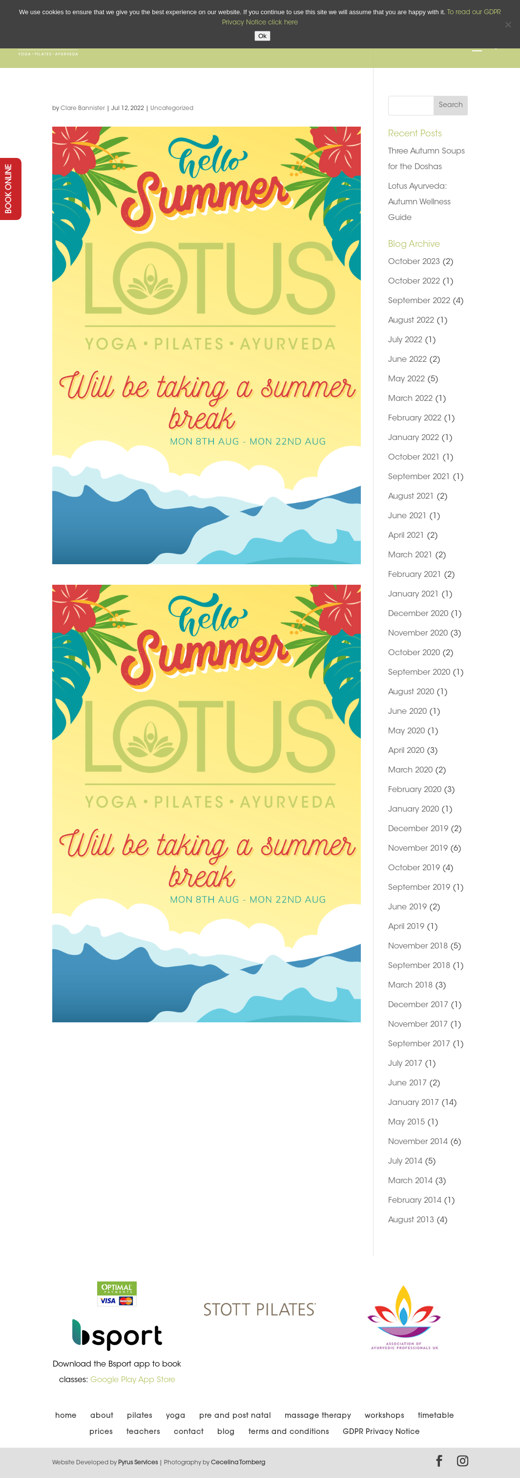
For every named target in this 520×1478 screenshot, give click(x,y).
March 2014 (410, 1181)
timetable (436, 1416)
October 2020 (414, 653)
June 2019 (407, 907)
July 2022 (405, 340)
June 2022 (407, 360)
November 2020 (418, 634)
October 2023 (414, 262)
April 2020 (406, 751)
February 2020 (414, 790)
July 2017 (405, 1064)
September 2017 (419, 1044)
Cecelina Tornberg (238, 1463)
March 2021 (410, 555)
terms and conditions (289, 1432)
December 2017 (418, 1005)
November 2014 (418, 1142)
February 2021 (414, 575)
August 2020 (411, 692)
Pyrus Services (138, 1463)
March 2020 (410, 770)
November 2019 (418, 849)
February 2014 (414, 1201)
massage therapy (318, 1416)
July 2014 (405, 1162)
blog (226, 1432)
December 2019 (418, 829)
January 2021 (413, 594)
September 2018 (419, 966)
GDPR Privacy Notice (381, 1432)
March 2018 (410, 986)
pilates (139, 1416)
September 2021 (419, 477)
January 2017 (413, 1103)
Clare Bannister (83, 108)
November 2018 (418, 946)
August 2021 (411, 497)
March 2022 (410, 399)
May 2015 (406, 1122)
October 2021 (414, 458)
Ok (262, 36)
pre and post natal (235, 1416)
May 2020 (406, 731)
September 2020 (419, 673)
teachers (143, 1432)
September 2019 (419, 888)
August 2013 (411, 1220)
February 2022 (414, 418)
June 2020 (407, 712)
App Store (156, 1380)
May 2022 (406, 379)
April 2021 (406, 536)
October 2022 (414, 282)
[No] (508, 24)
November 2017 (418, 1025)
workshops (384, 1416)
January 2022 (413, 438)
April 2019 (406, 927)
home (66, 1416)
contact (189, 1432)
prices (101, 1432)
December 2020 (418, 614)
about (101, 1416)
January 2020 (413, 810)
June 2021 (407, 516)
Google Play (113, 1380)
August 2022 (411, 321)
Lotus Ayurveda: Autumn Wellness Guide (419, 202)
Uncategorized (171, 108)
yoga (176, 1416)
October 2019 (414, 868)
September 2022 (419, 301)
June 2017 (407, 1083)
